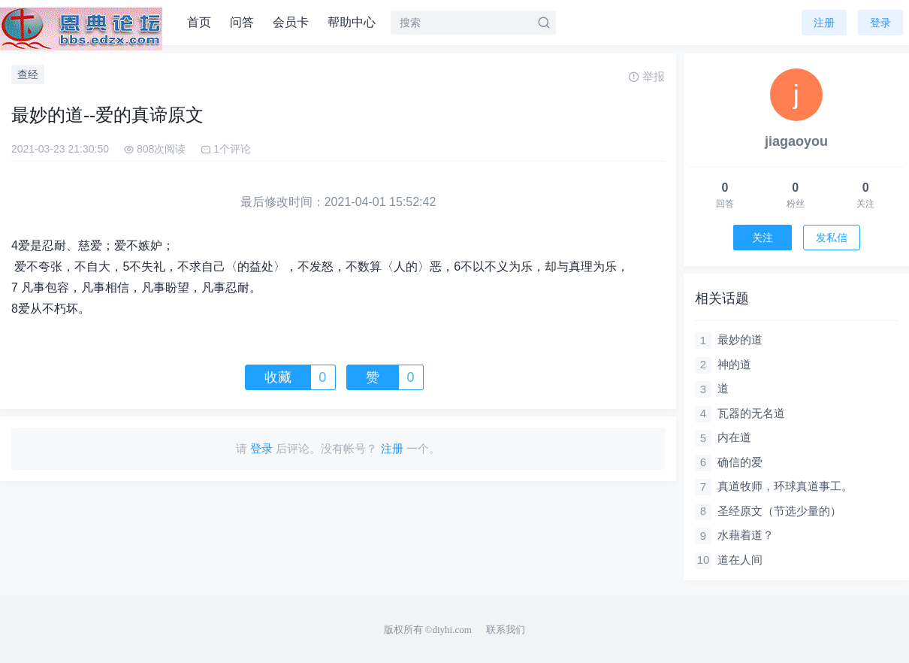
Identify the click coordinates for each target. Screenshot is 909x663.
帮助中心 (352, 22)
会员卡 (291, 22)
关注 (762, 238)
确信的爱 (740, 462)
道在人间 (740, 559)
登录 (880, 23)
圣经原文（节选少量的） (779, 510)
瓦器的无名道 (751, 413)
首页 (199, 22)
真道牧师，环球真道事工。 (785, 486)
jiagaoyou (796, 141)
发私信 (831, 238)
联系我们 (505, 629)
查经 (27, 74)
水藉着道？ (745, 534)
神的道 (734, 364)
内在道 (734, 437)
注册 (824, 23)
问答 (242, 22)
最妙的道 (740, 339)
